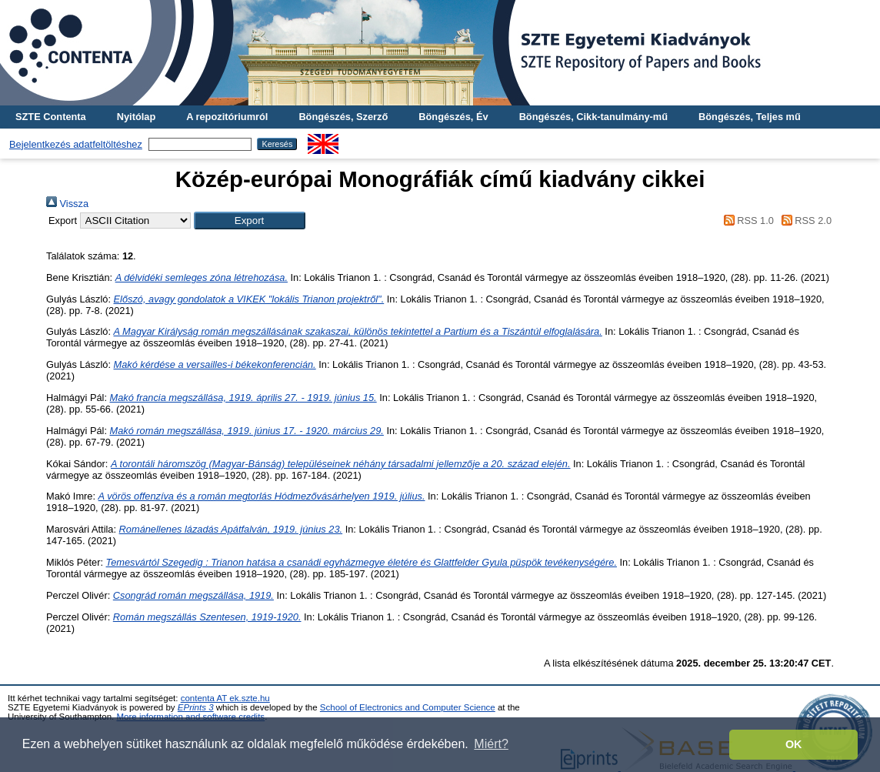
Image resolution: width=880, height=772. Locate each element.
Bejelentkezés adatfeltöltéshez (75, 144)
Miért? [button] (491, 743)
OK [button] (793, 744)
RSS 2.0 (804, 220)
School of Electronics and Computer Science (407, 707)
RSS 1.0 (746, 220)
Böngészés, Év (453, 116)
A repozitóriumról (227, 116)
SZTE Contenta (50, 116)
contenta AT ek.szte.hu (225, 698)
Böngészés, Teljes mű (749, 116)
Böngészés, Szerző (343, 116)
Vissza (67, 203)
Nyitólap (136, 116)
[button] (249, 220)
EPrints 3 (196, 707)
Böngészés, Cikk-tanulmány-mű (593, 116)
